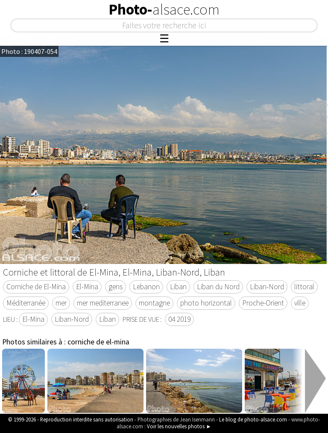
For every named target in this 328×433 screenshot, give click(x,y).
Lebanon (146, 286)
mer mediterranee (103, 303)
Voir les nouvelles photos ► (179, 426)
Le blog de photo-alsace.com (253, 419)
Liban (178, 286)
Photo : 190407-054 (29, 51)
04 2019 (179, 319)
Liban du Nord (218, 286)
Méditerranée (25, 303)
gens (115, 286)
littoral (304, 286)
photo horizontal (206, 303)
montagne (154, 303)
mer (61, 303)
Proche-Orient (263, 303)
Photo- (164, 9)
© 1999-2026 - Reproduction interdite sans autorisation (70, 419)
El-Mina (87, 286)
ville (299, 303)
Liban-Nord (267, 286)
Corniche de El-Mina (36, 286)
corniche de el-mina (98, 342)
